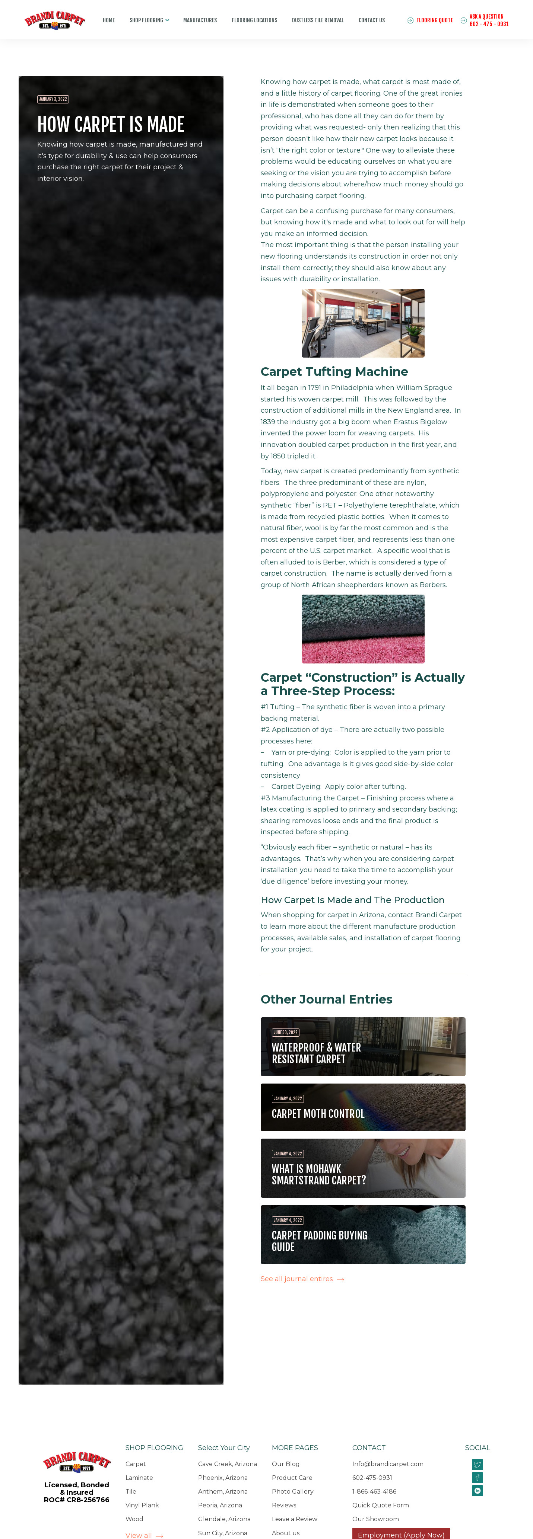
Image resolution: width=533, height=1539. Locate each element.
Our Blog (286, 1464)
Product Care (292, 1477)
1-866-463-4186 (374, 1491)
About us (285, 1533)
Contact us (372, 20)
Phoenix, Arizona (223, 1477)
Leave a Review (294, 1519)
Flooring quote (434, 20)
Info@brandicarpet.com (387, 1464)
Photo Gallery (293, 1491)
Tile (131, 1491)
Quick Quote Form (380, 1505)
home (109, 20)
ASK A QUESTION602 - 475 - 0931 (489, 20)
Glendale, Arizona (224, 1519)
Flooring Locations (254, 20)
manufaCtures (200, 20)
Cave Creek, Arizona (227, 1464)
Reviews (284, 1505)
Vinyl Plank (142, 1505)
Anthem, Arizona (223, 1491)
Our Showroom (375, 1519)
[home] (49, 26)
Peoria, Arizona (220, 1505)
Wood (134, 1519)
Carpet (136, 1464)
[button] (149, 20)
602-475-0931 (372, 1477)
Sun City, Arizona (222, 1533)
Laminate (139, 1477)
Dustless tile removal (318, 20)
